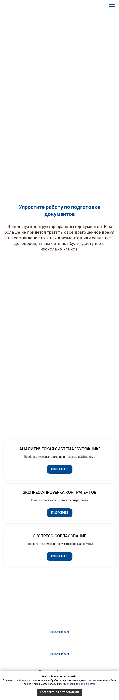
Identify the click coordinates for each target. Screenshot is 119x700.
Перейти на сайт (59, 654)
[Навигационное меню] (112, 6)
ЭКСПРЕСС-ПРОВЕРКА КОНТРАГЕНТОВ (59, 492)
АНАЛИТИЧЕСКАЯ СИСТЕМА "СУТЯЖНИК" (59, 449)
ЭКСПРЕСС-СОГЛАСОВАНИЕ (59, 536)
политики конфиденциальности (76, 684)
